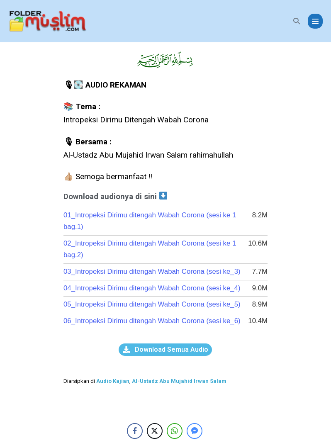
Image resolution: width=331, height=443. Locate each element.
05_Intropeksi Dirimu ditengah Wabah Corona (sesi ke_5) (154, 304)
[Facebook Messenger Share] (194, 431)
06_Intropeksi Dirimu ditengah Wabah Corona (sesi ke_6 (152, 321)
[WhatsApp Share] (175, 431)
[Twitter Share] (155, 431)
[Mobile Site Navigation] (315, 21)
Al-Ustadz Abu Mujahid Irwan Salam (179, 381)
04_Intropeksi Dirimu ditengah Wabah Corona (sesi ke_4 (155, 288)
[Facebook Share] (135, 431)
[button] (296, 21)
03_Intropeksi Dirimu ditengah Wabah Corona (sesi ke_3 (155, 271)
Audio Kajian (112, 381)
